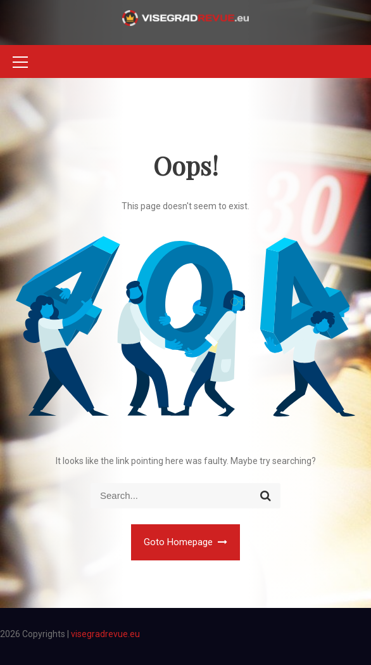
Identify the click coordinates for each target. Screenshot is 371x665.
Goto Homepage (186, 542)
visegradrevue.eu (105, 634)
